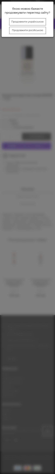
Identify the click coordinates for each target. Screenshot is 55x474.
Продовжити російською (27, 30)
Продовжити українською (27, 21)
